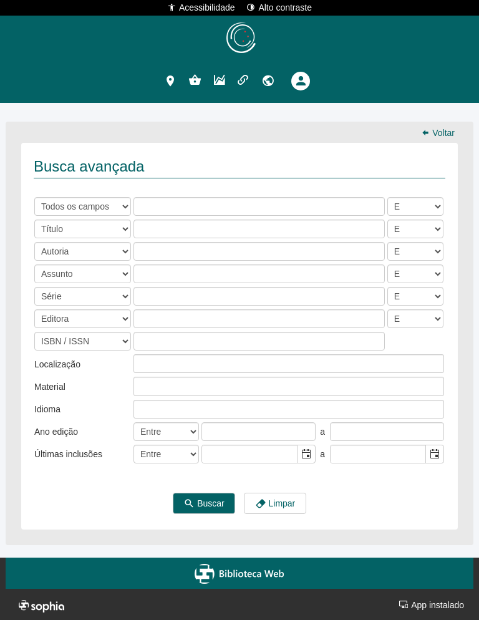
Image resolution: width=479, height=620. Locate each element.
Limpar (275, 504)
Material (49, 387)
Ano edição (56, 432)
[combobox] (250, 454)
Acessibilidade (201, 7)
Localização (57, 364)
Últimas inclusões (68, 454)
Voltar (438, 133)
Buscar (203, 504)
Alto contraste (279, 7)
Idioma (47, 409)
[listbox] (143, 363)
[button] (170, 80)
